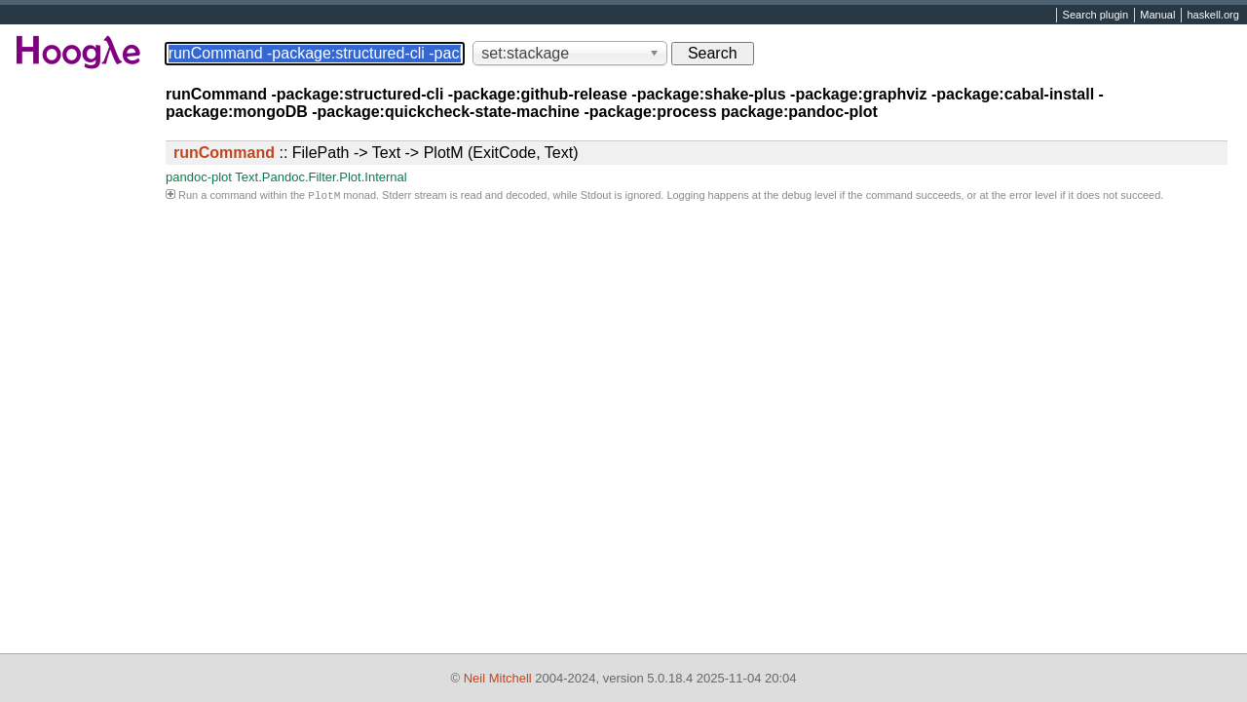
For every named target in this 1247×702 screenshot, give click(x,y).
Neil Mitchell (498, 678)
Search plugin (1096, 15)
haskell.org (1212, 15)
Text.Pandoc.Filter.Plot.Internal (320, 177)
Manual (1157, 15)
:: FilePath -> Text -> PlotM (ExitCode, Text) (376, 152)
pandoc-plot (199, 177)
